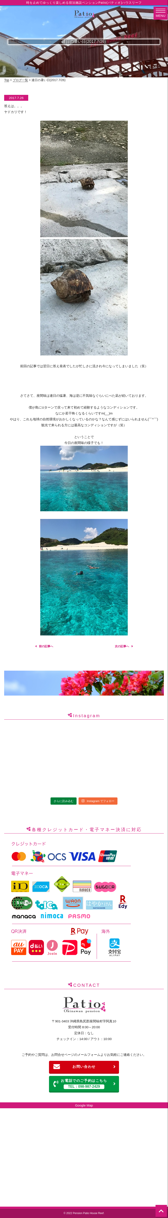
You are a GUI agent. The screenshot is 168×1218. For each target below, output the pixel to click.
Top (6, 80)
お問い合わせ (84, 1066)
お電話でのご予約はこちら (84, 1084)
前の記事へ (46, 646)
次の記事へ (122, 646)
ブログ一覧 (20, 80)
